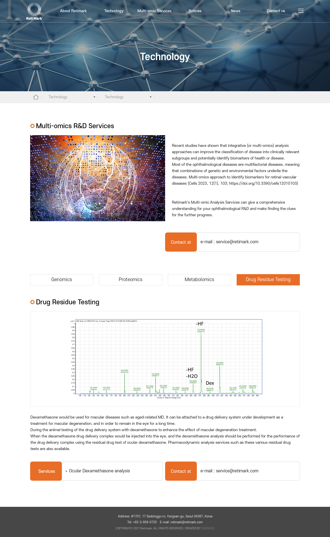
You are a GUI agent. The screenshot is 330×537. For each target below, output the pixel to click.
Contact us (276, 11)
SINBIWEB (207, 528)
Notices (195, 11)
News (235, 11)
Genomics (61, 279)
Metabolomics (199, 279)
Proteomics (130, 279)
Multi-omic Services (154, 11)
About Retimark (73, 11)
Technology (113, 11)
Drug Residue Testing (268, 279)
